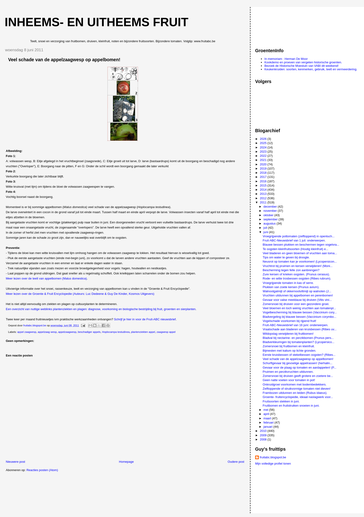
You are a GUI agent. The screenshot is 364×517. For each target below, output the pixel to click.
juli (265, 227)
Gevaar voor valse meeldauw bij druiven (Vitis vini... (297, 300)
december (270, 206)
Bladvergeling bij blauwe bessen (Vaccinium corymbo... (299, 316)
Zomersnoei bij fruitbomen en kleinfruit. (289, 346)
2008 (263, 439)
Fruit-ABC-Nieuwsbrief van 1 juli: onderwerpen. (294, 240)
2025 (263, 143)
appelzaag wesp (47, 332)
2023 (263, 151)
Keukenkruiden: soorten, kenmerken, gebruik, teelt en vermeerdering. (310, 69)
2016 (263, 181)
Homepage (126, 461)
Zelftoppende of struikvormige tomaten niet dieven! (297, 388)
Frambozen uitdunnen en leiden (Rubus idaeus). (295, 393)
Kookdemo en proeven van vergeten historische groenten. (303, 62)
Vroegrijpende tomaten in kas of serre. (288, 283)
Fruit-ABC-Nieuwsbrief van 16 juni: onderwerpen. (295, 325)
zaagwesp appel (166, 332)
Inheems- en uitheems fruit (96, 22)
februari (269, 422)
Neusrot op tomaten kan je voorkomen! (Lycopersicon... (300, 261)
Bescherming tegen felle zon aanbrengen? (291, 270)
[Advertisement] (276, 25)
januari (268, 426)
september (271, 219)
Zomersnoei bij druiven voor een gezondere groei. (296, 304)
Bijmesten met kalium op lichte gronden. (289, 350)
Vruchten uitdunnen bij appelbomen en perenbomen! (298, 295)
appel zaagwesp (26, 332)
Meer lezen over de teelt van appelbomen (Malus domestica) (46, 278)
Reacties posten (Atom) (42, 470)
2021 (263, 160)
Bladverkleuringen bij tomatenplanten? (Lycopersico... (299, 342)
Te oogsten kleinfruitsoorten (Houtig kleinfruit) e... (295, 249)
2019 (263, 168)
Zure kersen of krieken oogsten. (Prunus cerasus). (296, 274)
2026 (263, 139)
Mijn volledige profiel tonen (273, 463)
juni (266, 232)
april (266, 414)
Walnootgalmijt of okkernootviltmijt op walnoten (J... (297, 291)
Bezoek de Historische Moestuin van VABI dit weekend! (301, 65)
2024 (263, 147)
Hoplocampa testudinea (116, 332)
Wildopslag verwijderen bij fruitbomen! (288, 333)
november (270, 210)
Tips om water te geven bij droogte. (286, 257)
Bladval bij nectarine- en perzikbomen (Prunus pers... (298, 338)
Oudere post (236, 461)
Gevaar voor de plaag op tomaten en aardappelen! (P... (299, 367)
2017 (263, 177)
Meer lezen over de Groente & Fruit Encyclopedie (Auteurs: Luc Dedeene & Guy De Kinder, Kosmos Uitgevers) (80, 293)
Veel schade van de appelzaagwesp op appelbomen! (298, 359)
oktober (268, 215)
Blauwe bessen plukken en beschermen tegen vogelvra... (301, 244)
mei (266, 409)
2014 (263, 189)
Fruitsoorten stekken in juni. (281, 401)
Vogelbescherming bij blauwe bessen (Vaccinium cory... (300, 312)
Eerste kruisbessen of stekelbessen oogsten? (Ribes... (299, 354)
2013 (263, 194)
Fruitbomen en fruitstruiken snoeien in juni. (291, 405)
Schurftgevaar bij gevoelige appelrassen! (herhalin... (297, 363)
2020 (263, 164)
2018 (263, 172)
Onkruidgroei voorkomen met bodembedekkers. (295, 384)
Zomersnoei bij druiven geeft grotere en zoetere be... (298, 376)
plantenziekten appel (143, 332)
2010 (263, 431)
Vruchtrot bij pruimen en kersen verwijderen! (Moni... (298, 266)
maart (267, 418)
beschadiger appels (89, 332)
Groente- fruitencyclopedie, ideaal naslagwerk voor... (298, 397)
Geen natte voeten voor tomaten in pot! (289, 380)
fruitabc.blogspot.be (273, 457)
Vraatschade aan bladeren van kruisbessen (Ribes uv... (300, 329)
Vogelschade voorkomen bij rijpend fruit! (289, 321)
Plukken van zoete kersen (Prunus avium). (291, 287)
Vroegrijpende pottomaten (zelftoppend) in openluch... (299, 236)
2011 (263, 202)
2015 (263, 185)
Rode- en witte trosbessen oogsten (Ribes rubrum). (297, 278)
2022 (263, 155)
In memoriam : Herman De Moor (286, 59)
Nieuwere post (15, 461)
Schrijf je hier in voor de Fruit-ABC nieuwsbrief (145, 319)
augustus (269, 223)
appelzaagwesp (67, 332)
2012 (263, 198)
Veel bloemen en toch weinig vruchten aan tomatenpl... (299, 308)
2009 (263, 435)
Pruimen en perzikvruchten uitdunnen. (288, 371)
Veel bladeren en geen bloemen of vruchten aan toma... (300, 253)
